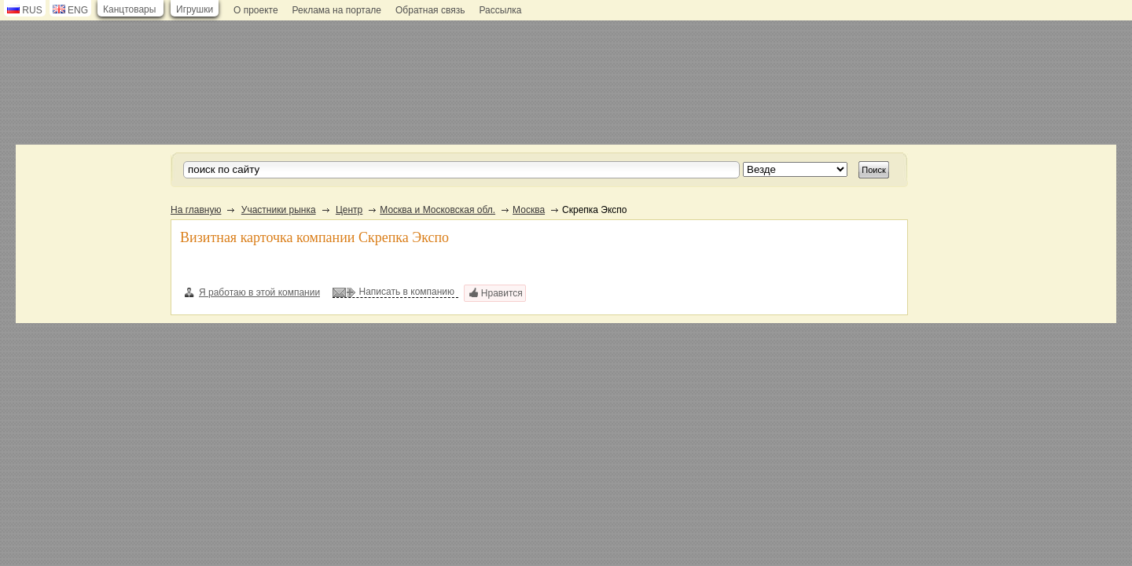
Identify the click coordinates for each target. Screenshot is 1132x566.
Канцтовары (129, 9)
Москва (529, 209)
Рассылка (500, 10)
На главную (196, 209)
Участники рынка (278, 209)
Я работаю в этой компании (252, 292)
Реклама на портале (336, 10)
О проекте (255, 10)
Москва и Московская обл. (437, 209)
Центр (349, 209)
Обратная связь (430, 10)
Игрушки (194, 9)
